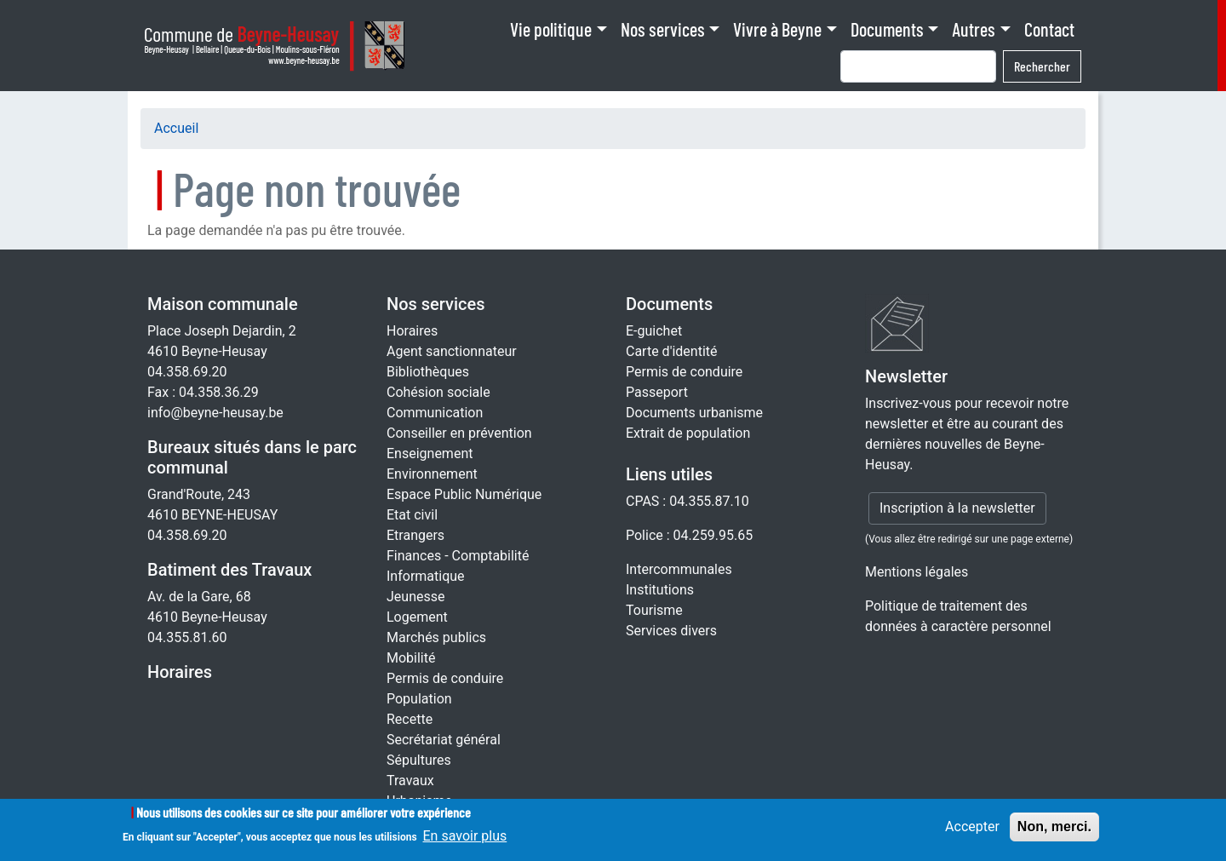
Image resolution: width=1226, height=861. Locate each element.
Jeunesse (415, 596)
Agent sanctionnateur (452, 351)
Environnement (432, 474)
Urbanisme (419, 801)
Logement (417, 617)
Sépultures (419, 760)
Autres (973, 29)
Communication (435, 413)
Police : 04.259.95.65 (689, 535)
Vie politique (551, 29)
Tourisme (654, 610)
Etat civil (412, 515)
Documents (887, 29)
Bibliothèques (428, 372)
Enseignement (430, 453)
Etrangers (415, 535)
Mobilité (411, 658)
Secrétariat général (444, 740)
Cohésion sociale (438, 392)
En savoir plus (465, 843)
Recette (410, 719)
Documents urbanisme (694, 413)
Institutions (660, 590)
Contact (1049, 29)
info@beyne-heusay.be (215, 413)
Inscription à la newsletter (957, 508)
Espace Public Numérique (464, 494)
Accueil (176, 128)
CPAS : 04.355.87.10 (687, 501)
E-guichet (654, 331)
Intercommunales (679, 569)
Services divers (671, 631)
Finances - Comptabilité (458, 556)
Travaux (410, 780)
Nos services (663, 29)
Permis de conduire (445, 678)
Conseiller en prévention (459, 433)
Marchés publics (436, 637)
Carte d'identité (672, 351)
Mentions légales (916, 572)
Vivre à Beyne (777, 29)
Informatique (426, 576)
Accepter (972, 832)
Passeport (657, 392)
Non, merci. (1054, 832)
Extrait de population (688, 433)
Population (419, 699)
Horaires (179, 672)
